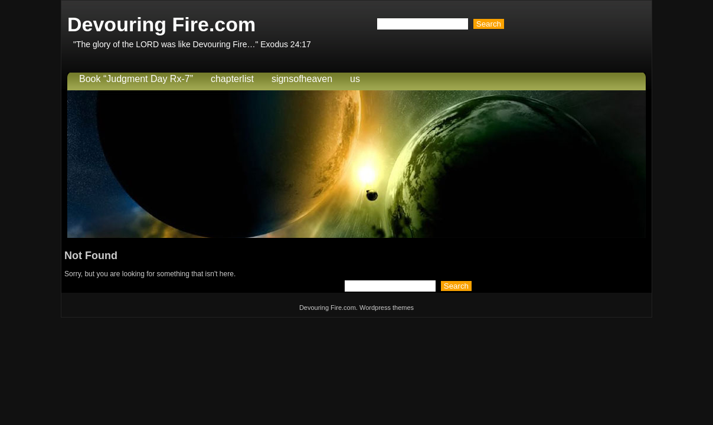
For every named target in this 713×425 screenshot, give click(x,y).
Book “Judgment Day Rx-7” (136, 79)
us (355, 79)
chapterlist (232, 79)
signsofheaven (302, 79)
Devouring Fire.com (161, 24)
